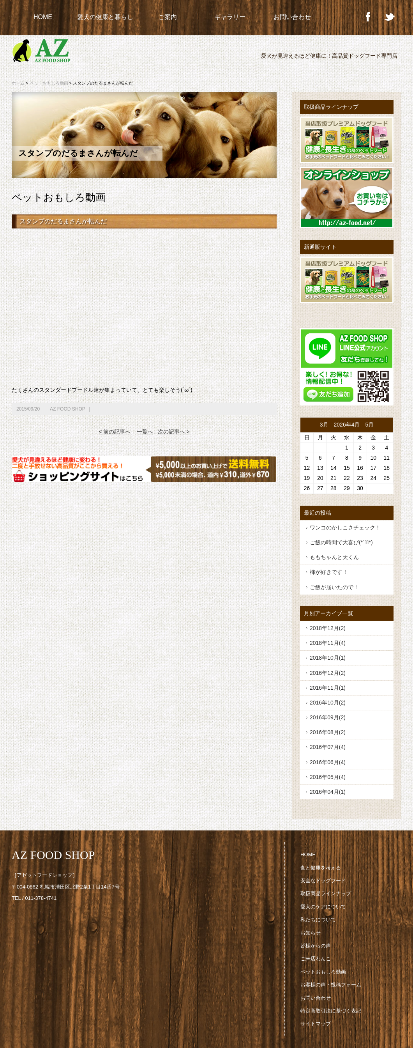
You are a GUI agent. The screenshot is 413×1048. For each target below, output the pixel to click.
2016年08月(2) (328, 732)
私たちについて (318, 919)
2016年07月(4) (328, 747)
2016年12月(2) (328, 673)
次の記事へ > (174, 431)
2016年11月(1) (328, 688)
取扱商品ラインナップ (325, 893)
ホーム (18, 83)
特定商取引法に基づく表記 (330, 1011)
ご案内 (167, 17)
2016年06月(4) (328, 762)
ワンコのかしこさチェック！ (345, 527)
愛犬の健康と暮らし (105, 17)
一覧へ (145, 431)
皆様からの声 (315, 946)
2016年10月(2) (328, 702)
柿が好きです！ (329, 572)
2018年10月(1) (328, 658)
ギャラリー (229, 17)
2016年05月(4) (328, 777)
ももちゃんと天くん (334, 557)
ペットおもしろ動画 (49, 83)
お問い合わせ (292, 17)
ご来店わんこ (315, 958)
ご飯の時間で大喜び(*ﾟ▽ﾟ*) (341, 542)
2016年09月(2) (328, 717)
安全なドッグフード (323, 880)
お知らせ (310, 933)
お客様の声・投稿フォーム (330, 985)
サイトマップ (315, 1024)
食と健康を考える (320, 868)
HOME (43, 17)
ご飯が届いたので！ (334, 587)
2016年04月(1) (328, 792)
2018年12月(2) (328, 628)
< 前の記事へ (115, 431)
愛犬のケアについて (323, 907)
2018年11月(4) (328, 643)
